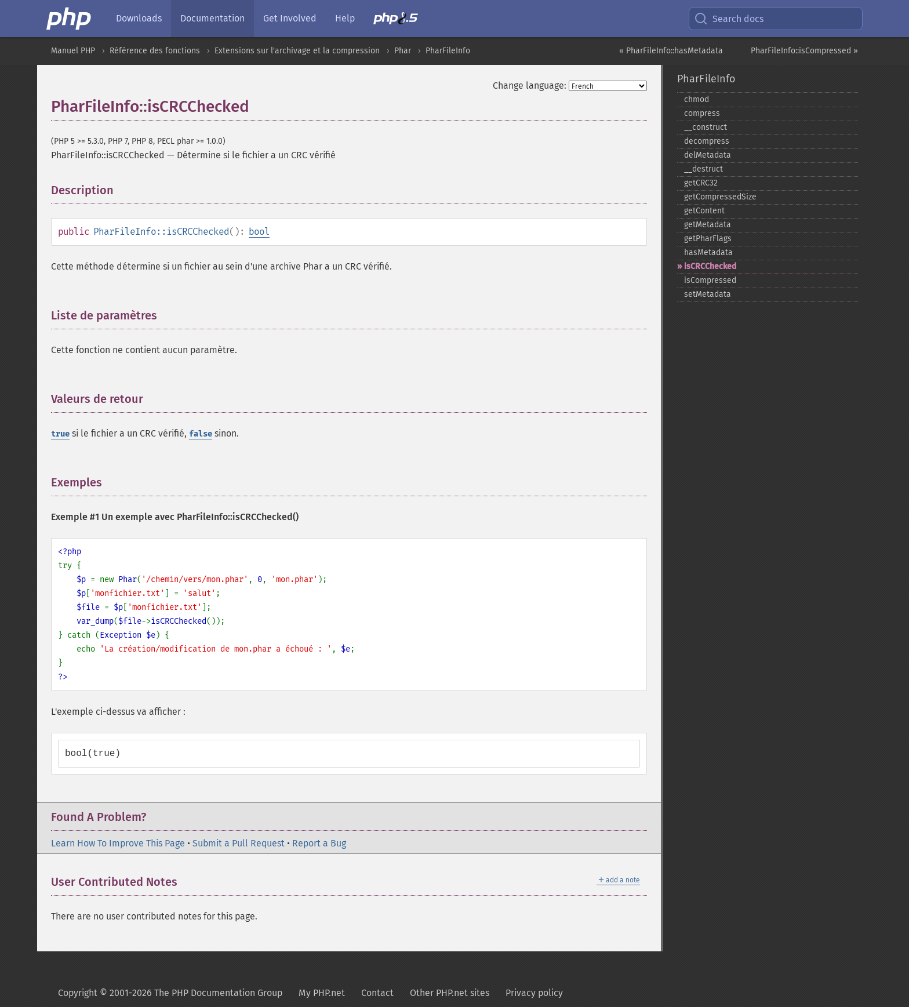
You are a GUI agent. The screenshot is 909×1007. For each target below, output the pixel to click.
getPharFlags (708, 238)
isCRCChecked (710, 266)
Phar (402, 51)
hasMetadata (708, 252)
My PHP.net (322, 992)
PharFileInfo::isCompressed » (804, 51)
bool (259, 231)
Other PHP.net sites (449, 992)
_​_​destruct (703, 169)
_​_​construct (705, 127)
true (60, 434)
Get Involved (290, 18)
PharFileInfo (448, 51)
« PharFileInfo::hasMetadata (671, 51)
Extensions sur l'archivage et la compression (297, 51)
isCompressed (710, 280)
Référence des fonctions (155, 51)
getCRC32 (701, 183)
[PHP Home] (69, 18)
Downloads (139, 18)
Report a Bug (319, 843)
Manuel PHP (73, 51)
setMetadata (707, 294)
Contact (377, 992)
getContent (704, 211)
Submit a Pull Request (238, 843)
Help (345, 18)
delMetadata (707, 155)
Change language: (529, 85)
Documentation (212, 18)
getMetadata (707, 225)
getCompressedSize (720, 197)
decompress (706, 141)
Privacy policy (534, 992)
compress (702, 113)
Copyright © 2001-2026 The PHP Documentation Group (170, 992)
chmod (696, 99)
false (200, 434)
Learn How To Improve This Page (118, 843)
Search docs (728, 19)
